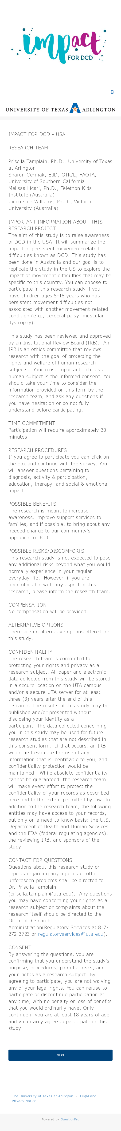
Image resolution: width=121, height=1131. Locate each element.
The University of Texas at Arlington (42, 1096)
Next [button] (60, 1055)
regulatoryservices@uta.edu (71, 934)
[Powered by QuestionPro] (70, 1119)
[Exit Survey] (112, 92)
